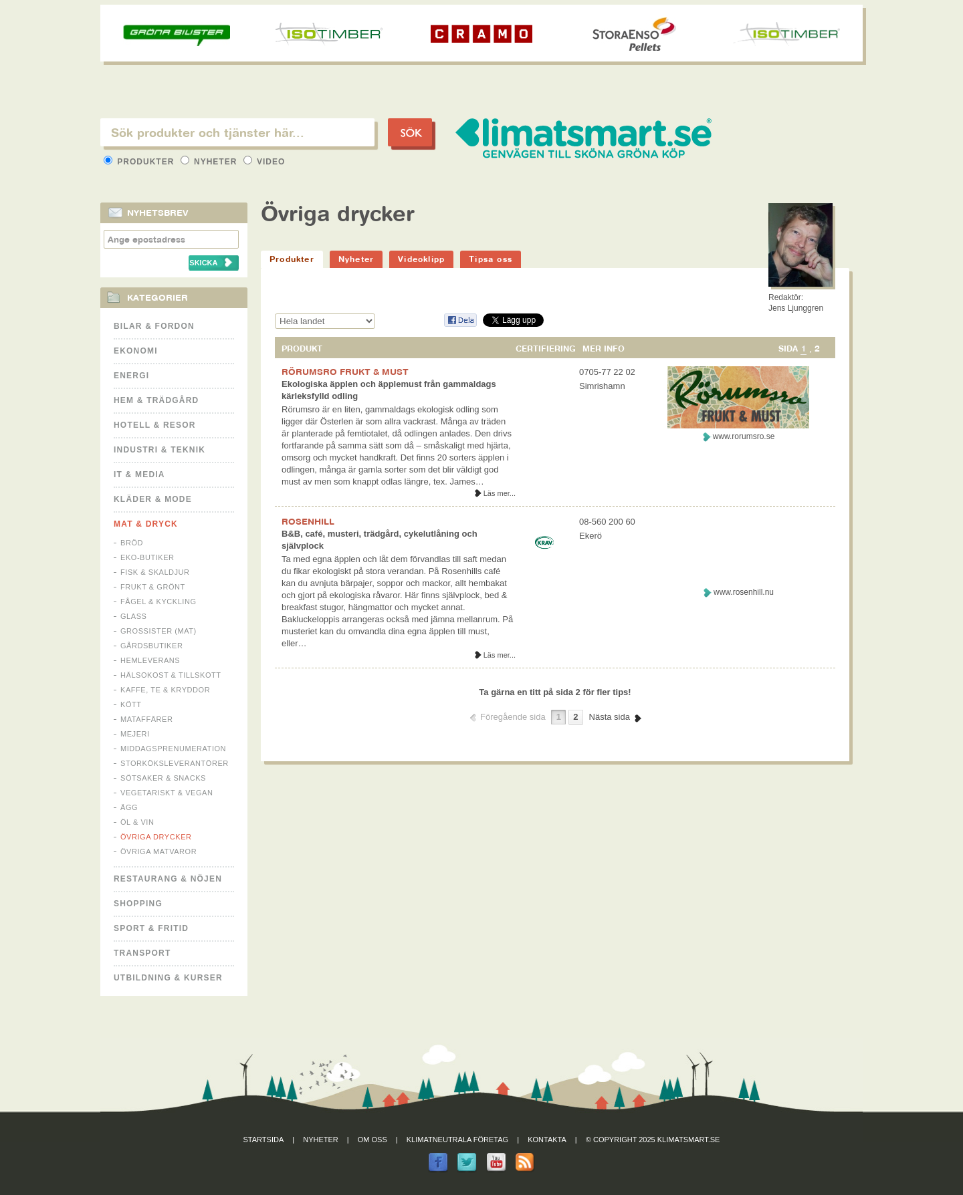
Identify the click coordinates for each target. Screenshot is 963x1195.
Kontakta (547, 1140)
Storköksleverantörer (174, 763)
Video (264, 161)
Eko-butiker (147, 557)
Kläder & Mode (153, 499)
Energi (131, 375)
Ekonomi (136, 351)
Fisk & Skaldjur (155, 572)
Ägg (129, 807)
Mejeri (135, 734)
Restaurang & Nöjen (168, 879)
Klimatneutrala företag (457, 1140)
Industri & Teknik (159, 449)
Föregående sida (513, 717)
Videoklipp (421, 259)
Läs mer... (500, 493)
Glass (133, 616)
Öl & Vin (137, 822)
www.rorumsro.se (744, 436)
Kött (131, 704)
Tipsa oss (490, 259)
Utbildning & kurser (168, 977)
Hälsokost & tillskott (170, 675)
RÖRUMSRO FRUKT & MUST (345, 371)
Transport (142, 953)
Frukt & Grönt (152, 587)
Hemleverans (150, 660)
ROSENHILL (308, 521)
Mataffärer (146, 719)
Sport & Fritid (151, 928)
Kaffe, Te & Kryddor (165, 690)
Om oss (372, 1140)
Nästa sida (609, 717)
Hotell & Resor (155, 425)
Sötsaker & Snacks (163, 778)
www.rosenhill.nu (744, 592)
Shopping (138, 903)
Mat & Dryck (146, 524)
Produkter (140, 161)
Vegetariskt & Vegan (166, 793)
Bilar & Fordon (154, 326)
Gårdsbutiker (151, 646)
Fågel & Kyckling (158, 602)
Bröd (131, 543)
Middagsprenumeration (173, 749)
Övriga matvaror (158, 851)
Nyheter (210, 161)
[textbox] (237, 132)
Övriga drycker (156, 837)
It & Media (139, 474)
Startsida (263, 1140)
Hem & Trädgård (156, 400)
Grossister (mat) (158, 631)
